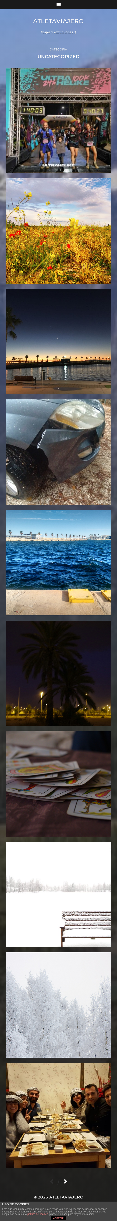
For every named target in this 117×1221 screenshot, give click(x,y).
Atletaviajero (58, 21)
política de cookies (37, 1214)
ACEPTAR (58, 1218)
